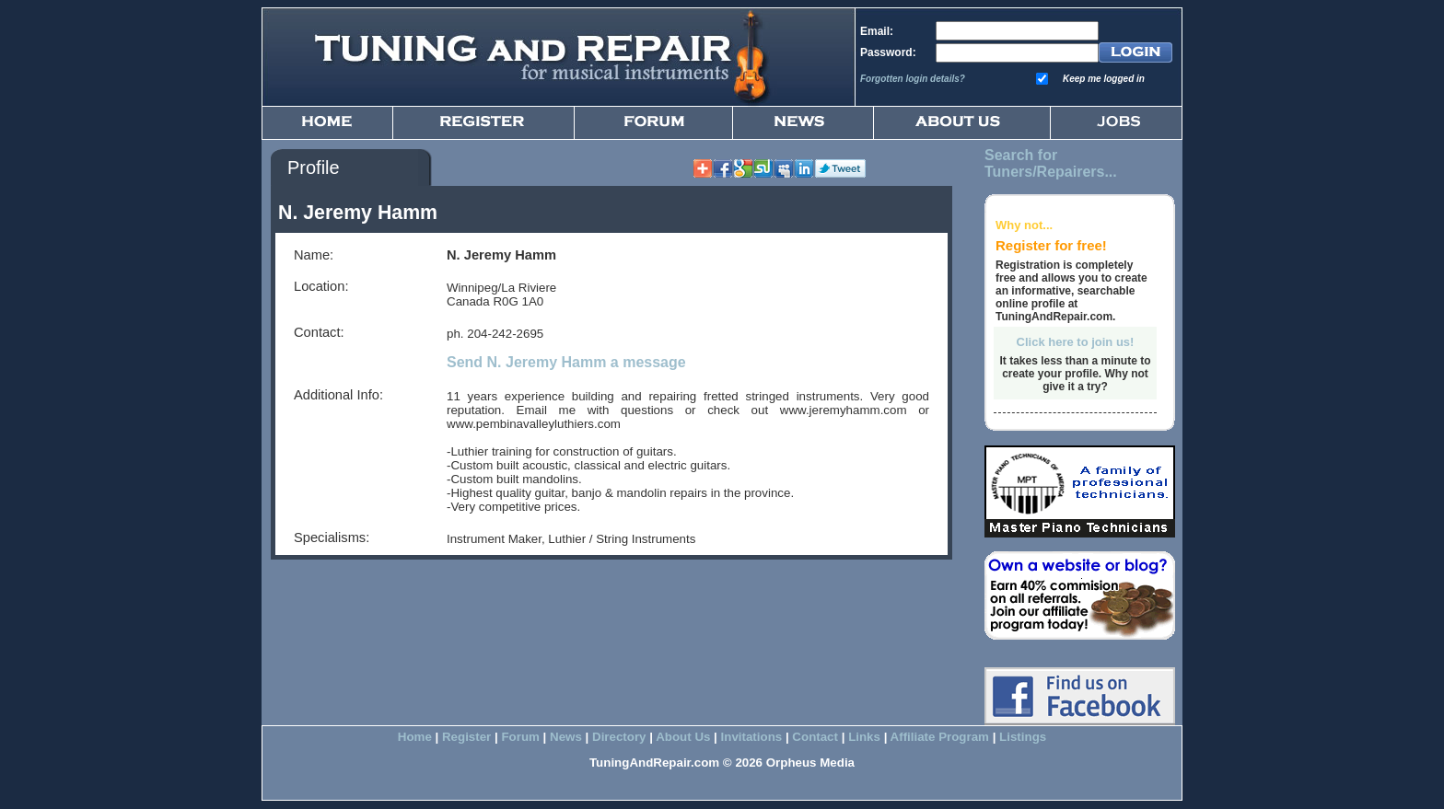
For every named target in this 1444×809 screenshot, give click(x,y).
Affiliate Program (940, 737)
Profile (313, 167)
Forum (520, 737)
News (566, 737)
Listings (1022, 737)
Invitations (752, 737)
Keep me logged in (1104, 79)
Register (466, 737)
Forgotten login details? (912, 79)
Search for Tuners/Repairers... (1050, 163)
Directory (619, 737)
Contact (815, 737)
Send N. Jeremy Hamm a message (566, 362)
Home (415, 737)
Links (864, 737)
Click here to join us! (1076, 342)
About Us (683, 737)
